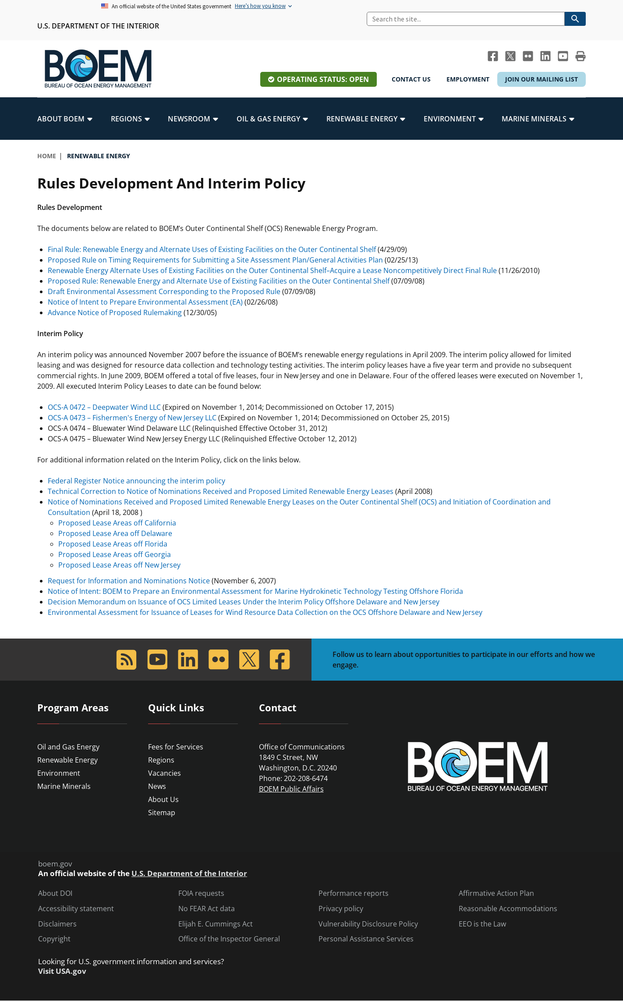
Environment (58, 773)
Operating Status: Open (323, 79)
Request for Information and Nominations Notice (129, 581)
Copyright (54, 939)
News (157, 786)
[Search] (466, 19)
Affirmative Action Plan (496, 893)
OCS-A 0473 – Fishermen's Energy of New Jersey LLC (132, 417)
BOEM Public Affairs (291, 789)
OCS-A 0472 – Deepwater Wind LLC (104, 407)
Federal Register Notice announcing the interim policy (136, 481)
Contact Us (411, 79)
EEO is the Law (482, 924)
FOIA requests (201, 893)
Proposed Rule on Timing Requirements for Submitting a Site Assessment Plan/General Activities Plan (216, 260)
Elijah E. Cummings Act (215, 924)
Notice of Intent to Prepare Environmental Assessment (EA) (145, 302)
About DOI (55, 893)
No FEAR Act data (206, 908)
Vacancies (164, 773)
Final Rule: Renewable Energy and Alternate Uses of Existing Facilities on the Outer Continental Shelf (212, 249)
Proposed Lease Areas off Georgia (114, 554)
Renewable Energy (67, 760)
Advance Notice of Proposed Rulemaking (115, 312)
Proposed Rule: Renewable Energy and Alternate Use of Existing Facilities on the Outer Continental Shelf (219, 281)
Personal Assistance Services (366, 939)
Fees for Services (175, 747)
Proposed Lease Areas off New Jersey (119, 565)
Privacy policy (341, 908)
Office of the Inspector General (229, 939)
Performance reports (354, 893)
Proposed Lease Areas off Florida (112, 544)
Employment (467, 79)
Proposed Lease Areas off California (117, 523)
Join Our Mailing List (541, 79)
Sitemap (161, 812)
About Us (163, 799)
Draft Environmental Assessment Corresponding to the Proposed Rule (164, 291)
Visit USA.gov (62, 971)
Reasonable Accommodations (508, 908)
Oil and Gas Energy (68, 747)
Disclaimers (57, 924)
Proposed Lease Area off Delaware (115, 533)
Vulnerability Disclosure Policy (368, 924)
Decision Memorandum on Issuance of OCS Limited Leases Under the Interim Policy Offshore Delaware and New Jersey (243, 602)
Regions (161, 760)
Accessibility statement (76, 908)
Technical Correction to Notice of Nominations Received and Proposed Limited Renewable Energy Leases (220, 491)
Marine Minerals (64, 786)
